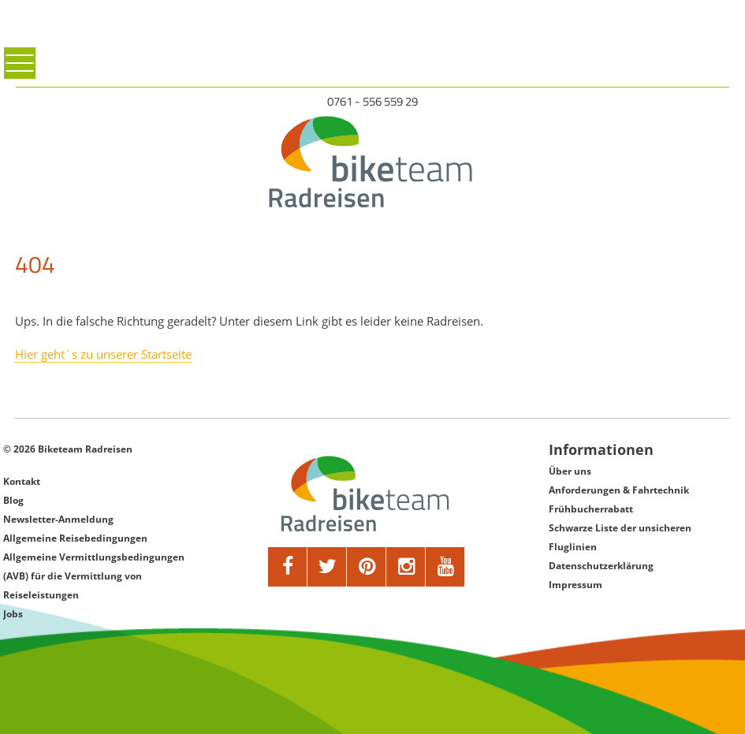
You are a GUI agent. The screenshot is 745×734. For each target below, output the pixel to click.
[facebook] (287, 567)
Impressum (575, 584)
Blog (13, 500)
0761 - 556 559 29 (372, 101)
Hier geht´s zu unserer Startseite (103, 354)
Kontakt (21, 481)
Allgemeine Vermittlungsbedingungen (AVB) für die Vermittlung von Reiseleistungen (93, 576)
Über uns (570, 471)
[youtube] (445, 567)
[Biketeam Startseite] (372, 161)
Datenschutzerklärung (601, 565)
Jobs (13, 613)
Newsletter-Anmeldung (58, 519)
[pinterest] (366, 567)
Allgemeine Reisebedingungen (75, 538)
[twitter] (327, 567)
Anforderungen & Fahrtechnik (619, 490)
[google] (406, 567)
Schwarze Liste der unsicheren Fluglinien (620, 537)
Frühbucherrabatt (591, 509)
